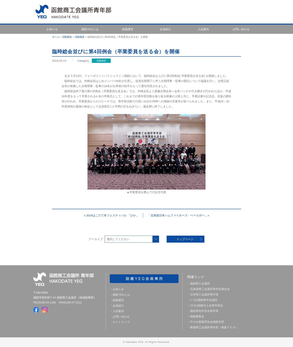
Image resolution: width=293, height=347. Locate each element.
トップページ (184, 239)
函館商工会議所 (200, 283)
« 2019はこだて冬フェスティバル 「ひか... (111, 215)
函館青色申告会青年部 (204, 310)
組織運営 (127, 29)
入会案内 (203, 29)
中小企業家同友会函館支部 (207, 321)
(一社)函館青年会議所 (203, 300)
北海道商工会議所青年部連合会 (210, 289)
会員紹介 (165, 29)
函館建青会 (197, 316)
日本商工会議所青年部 (204, 294)
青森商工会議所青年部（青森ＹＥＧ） (214, 327)
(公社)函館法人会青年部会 (206, 305)
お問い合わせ (241, 29)
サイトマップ (121, 322)
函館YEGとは (90, 29)
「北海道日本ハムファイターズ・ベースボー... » (178, 215)
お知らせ (52, 29)
